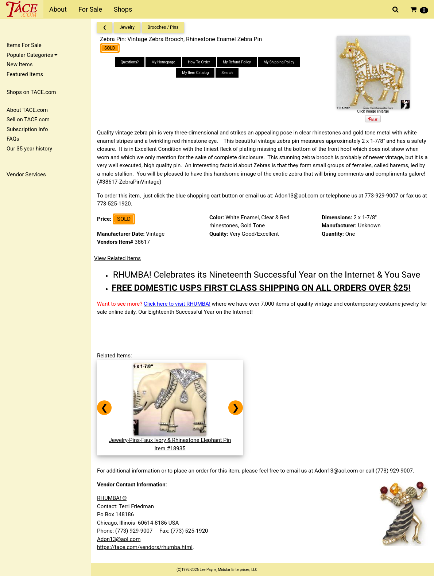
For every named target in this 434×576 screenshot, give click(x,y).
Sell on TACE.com (28, 119)
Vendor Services (26, 174)
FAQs (13, 139)
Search (227, 73)
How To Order (199, 62)
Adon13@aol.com (296, 195)
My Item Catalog (195, 73)
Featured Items (25, 74)
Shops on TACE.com (31, 92)
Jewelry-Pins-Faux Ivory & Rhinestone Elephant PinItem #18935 (170, 440)
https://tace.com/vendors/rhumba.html (145, 547)
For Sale (90, 9)
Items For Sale (24, 45)
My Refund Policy (237, 62)
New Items (19, 64)
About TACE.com (27, 110)
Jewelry (127, 27)
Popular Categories (32, 55)
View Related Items (117, 258)
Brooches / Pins (163, 27)
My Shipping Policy (279, 62)
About (58, 9)
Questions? (130, 62)
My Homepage (163, 62)
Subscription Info (27, 129)
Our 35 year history (29, 148)
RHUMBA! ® (112, 498)
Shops (123, 9)
